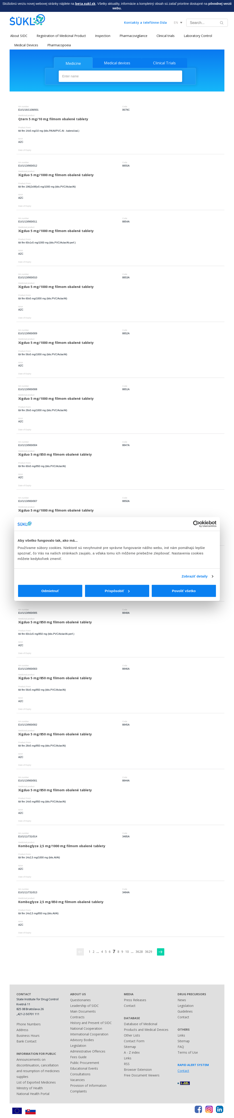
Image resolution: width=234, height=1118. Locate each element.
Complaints (78, 1091)
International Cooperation (89, 1034)
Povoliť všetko (184, 591)
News (182, 1000)
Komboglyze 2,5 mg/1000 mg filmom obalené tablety (61, 846)
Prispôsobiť (117, 591)
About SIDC (18, 36)
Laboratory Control (197, 36)
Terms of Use (188, 1052)
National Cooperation (86, 1028)
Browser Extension (138, 1069)
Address (22, 1029)
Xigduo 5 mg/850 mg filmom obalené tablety (55, 454)
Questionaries (80, 1000)
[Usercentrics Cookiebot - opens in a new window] (196, 523)
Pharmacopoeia (59, 45)
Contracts (77, 1017)
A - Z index (132, 1052)
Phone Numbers (28, 1024)
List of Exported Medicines (36, 1082)
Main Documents (83, 1011)
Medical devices (117, 62)
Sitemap (130, 1046)
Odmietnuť (50, 591)
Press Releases (135, 1000)
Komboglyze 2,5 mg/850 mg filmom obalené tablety (61, 901)
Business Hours (28, 1035)
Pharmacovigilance (133, 36)
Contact (130, 1005)
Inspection (102, 36)
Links (127, 1058)
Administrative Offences (87, 1051)
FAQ (181, 1046)
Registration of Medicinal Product (60, 36)
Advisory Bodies (82, 1039)
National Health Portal (32, 1093)
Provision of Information (88, 1085)
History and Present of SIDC (91, 1022)
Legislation (78, 1045)
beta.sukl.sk (85, 3)
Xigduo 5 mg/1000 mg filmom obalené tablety (56, 174)
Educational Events (84, 1068)
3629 (148, 951)
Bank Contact (26, 1041)
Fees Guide (78, 1057)
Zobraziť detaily (195, 576)
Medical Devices (26, 45)
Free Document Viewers (142, 1075)
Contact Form (134, 1041)
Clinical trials (165, 36)
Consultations (80, 1074)
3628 (139, 951)
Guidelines (185, 1011)
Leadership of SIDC (84, 1005)
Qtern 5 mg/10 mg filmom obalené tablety (53, 119)
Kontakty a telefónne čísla (145, 22)
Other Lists (132, 1035)
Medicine (73, 63)
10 (127, 951)
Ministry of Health (29, 1088)
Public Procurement (84, 1062)
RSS (127, 1063)
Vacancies (77, 1079)
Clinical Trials (164, 62)
